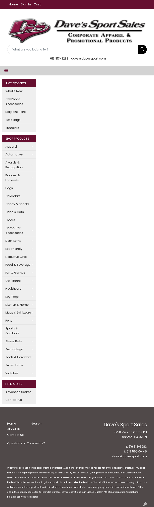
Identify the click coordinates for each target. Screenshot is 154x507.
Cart (37, 4)
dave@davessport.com (88, 59)
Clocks (10, 220)
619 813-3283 (59, 59)
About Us (13, 429)
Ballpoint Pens (15, 112)
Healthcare (13, 289)
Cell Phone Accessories (14, 101)
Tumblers (12, 128)
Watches (11, 373)
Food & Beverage (17, 265)
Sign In (26, 4)
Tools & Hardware (18, 357)
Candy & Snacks (17, 204)
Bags (9, 188)
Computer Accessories (14, 230)
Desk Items (13, 241)
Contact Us (13, 400)
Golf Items (13, 281)
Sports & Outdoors (12, 330)
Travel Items (14, 365)
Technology (14, 349)
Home (13, 4)
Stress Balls (13, 341)
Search (36, 424)
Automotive (14, 154)
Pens (8, 321)
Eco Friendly (13, 249)
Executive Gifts (16, 257)
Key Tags (12, 297)
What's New (13, 91)
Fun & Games (15, 273)
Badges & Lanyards (12, 177)
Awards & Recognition (14, 164)
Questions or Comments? (26, 443)
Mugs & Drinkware (18, 313)
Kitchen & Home (17, 305)
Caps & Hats (14, 212)
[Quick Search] (72, 49)
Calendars (12, 196)
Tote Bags (12, 120)
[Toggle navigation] (6, 70)
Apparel (11, 147)
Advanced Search (18, 392)
